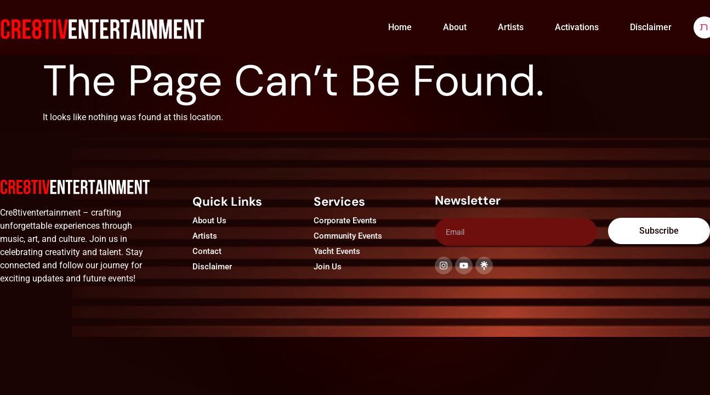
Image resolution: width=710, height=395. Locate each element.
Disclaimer (651, 27)
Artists (511, 27)
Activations (577, 27)
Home (400, 27)
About (455, 27)
